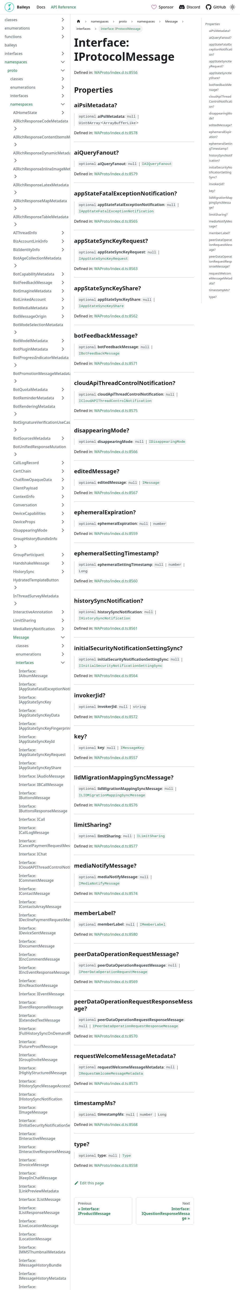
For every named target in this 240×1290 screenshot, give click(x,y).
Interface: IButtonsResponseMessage (43, 808)
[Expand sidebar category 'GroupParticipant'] (63, 554)
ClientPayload (25, 488)
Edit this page (89, 1183)
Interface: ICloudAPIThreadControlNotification (43, 865)
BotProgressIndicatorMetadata (41, 357)
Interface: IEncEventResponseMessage (43, 970)
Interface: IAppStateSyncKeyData (39, 713)
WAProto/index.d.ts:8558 (116, 1165)
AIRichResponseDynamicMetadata (44, 153)
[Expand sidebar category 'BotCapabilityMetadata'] (63, 274)
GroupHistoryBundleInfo (35, 538)
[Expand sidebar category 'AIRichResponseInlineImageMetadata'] (15, 176)
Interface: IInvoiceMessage (34, 1162)
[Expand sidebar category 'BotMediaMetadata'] (63, 308)
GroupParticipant (28, 554)
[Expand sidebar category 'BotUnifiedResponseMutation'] (15, 454)
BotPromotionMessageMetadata (42, 373)
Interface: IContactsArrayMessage (40, 904)
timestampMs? (219, 290)
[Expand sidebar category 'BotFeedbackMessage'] (63, 282)
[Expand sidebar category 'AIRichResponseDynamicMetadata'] (15, 160)
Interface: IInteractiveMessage (37, 1136)
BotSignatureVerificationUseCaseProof (47, 422)
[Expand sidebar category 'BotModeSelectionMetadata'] (15, 332)
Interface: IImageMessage (33, 1110)
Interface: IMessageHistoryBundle (40, 1263)
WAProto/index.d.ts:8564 (116, 675)
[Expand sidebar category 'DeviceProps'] (63, 522)
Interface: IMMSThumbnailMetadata (42, 1250)
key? (212, 191)
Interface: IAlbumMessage (33, 673)
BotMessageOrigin (29, 316)
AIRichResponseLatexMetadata (41, 184)
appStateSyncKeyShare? (220, 75)
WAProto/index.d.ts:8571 (116, 363)
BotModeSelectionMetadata (38, 324)
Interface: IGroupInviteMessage (38, 1057)
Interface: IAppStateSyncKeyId (37, 739)
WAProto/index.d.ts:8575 (116, 410)
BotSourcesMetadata (32, 438)
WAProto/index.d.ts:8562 (116, 316)
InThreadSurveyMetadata (36, 596)
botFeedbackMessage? (220, 87)
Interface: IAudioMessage (42, 776)
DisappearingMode (30, 530)
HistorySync (23, 571)
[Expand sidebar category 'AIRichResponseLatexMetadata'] (15, 192)
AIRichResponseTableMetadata (40, 216)
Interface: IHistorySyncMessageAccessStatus (43, 1083)
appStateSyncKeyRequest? (220, 63)
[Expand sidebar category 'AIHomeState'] (63, 112)
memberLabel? (219, 233)
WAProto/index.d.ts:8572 (116, 716)
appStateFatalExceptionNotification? (220, 49)
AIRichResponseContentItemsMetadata (48, 137)
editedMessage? (220, 125)
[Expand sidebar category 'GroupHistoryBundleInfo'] (15, 546)
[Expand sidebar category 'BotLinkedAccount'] (63, 299)
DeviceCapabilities (29, 513)
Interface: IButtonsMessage (34, 795)
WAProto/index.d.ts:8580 (116, 934)
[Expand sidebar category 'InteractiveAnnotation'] (63, 612)
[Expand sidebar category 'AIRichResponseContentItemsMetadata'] (15, 144)
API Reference (63, 7)
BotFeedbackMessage (32, 282)
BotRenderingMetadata (34, 406)
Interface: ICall (32, 819)
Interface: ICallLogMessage (34, 830)
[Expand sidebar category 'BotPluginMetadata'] (63, 349)
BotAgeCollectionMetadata (37, 258)
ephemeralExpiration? (220, 134)
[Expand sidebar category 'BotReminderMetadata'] (63, 398)
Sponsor (166, 7)
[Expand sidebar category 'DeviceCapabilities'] (63, 513)
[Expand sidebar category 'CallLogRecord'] (63, 462)
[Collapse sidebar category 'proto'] (63, 70)
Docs (41, 7)
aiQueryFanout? (220, 37)
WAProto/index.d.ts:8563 (116, 268)
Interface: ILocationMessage (35, 1236)
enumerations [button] (17, 28)
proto (12, 70)
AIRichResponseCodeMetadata (40, 121)
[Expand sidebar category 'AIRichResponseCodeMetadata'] (15, 128)
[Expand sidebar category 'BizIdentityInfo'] (63, 249)
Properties (212, 24)
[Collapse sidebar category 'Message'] (63, 637)
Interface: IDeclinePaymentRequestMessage (43, 917)
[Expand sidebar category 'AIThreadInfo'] (63, 233)
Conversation (25, 505)
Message (21, 637)
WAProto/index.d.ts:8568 (116, 1124)
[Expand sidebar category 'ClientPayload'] (63, 488)
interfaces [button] (13, 53)
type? (213, 297)
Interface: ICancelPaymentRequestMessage (43, 843)
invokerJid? (216, 184)
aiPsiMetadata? (219, 31)
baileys (11, 45)
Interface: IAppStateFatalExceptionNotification (43, 686)
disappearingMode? (220, 115)
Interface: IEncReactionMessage (38, 983)
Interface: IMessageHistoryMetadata (42, 1276)
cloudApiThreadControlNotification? (220, 101)
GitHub (219, 7)
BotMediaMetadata (30, 307)
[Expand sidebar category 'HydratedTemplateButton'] (15, 587)
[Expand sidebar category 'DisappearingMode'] (63, 530)
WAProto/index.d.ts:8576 (116, 805)
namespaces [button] (16, 62)
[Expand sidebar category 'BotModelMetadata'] (63, 340)
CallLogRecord (26, 462)
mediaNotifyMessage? (220, 223)
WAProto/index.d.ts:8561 (116, 628)
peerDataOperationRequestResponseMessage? (220, 261)
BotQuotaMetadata (30, 389)
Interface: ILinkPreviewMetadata (39, 1189)
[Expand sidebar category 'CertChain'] (63, 471)
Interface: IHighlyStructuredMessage (43, 1070)
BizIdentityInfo (26, 249)
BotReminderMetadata (33, 398)
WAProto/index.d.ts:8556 (116, 72)
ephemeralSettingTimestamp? (220, 146)
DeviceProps (24, 521)
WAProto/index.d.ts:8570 (116, 1036)
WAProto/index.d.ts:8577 (116, 846)
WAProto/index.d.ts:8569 (116, 981)
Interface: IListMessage (39, 1199)
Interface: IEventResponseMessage (41, 1005)
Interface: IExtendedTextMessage (39, 1018)
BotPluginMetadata (30, 349)
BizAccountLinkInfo (30, 241)
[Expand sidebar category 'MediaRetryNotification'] (63, 629)
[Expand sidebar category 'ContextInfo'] (63, 496)
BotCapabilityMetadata (33, 274)
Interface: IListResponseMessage (39, 1210)
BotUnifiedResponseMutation (39, 446)
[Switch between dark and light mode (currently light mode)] (232, 7)
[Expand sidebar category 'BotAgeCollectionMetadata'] (15, 265)
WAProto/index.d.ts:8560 (116, 581)
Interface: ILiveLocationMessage (38, 1223)
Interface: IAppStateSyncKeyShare (40, 765)
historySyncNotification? (220, 157)
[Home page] (78, 21)
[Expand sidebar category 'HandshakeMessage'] (63, 563)
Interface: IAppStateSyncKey (35, 700)
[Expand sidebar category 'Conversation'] (63, 505)
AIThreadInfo (25, 232)
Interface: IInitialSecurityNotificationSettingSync (43, 1123)
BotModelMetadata (30, 340)
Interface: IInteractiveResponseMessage (43, 1149)
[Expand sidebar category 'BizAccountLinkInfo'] (63, 241)
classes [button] (11, 19)
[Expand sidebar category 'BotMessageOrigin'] (63, 316)
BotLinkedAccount (29, 299)
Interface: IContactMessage (34, 891)
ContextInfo (23, 496)
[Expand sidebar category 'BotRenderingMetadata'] (15, 414)
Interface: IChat (33, 854)
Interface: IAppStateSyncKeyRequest (42, 752)
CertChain (22, 471)
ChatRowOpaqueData (32, 479)
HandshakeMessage (31, 563)
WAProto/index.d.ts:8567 (116, 492)
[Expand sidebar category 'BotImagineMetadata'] (63, 291)
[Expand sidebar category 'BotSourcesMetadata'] (63, 438)
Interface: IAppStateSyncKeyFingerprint (43, 726)
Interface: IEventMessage (41, 993)
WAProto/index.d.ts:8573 (116, 1083)
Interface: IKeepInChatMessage (38, 1175)
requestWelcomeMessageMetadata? (220, 278)
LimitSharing (24, 620)
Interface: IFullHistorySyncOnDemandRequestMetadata (43, 1031)
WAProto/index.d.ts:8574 (116, 893)
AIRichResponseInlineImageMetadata (47, 169)
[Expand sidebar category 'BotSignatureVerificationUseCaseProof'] (15, 430)
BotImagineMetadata (32, 291)
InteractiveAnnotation (32, 611)
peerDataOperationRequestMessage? (220, 245)
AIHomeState (25, 112)
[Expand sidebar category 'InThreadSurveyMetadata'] (15, 603)
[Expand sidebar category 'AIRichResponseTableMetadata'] (15, 224)
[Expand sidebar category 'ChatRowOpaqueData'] (63, 479)
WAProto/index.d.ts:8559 (116, 533)
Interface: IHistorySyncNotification (40, 1097)
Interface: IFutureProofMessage (38, 1044)
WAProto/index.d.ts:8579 (116, 173)
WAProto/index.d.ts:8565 (116, 221)
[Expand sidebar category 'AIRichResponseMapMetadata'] (15, 208)
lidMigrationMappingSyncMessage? (220, 202)
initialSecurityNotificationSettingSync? (220, 172)
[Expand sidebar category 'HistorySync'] (63, 571)
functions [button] (13, 36)
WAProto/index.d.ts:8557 (116, 757)
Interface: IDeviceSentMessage (37, 930)
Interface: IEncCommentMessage (39, 957)
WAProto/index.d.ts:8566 (116, 451)
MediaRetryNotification (34, 628)
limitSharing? (218, 214)
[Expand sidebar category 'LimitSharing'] (63, 620)
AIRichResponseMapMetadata (40, 200)
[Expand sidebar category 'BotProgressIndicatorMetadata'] (15, 365)
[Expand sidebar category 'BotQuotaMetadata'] (63, 389)
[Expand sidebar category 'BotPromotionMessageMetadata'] (15, 381)
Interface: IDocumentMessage (37, 944)
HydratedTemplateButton (36, 580)
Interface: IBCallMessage (41, 784)
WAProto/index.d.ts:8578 (116, 132)
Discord (193, 7)
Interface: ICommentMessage (36, 878)
